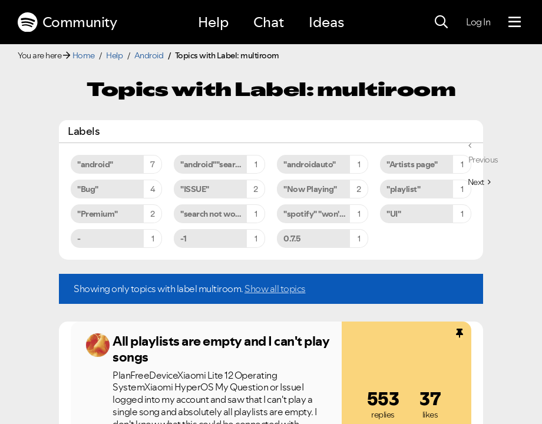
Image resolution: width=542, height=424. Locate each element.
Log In (478, 21)
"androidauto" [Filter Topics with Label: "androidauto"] (309, 164)
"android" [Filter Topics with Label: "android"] (95, 164)
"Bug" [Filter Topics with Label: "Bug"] (87, 189)
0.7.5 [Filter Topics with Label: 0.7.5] (292, 238)
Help (213, 22)
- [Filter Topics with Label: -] (79, 238)
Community (67, 22)
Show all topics (275, 288)
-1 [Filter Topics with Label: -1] (183, 238)
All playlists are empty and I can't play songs (221, 349)
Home (83, 55)
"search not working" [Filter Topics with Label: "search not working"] (218, 214)
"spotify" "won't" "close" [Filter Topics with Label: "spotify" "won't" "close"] (325, 214)
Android (149, 55)
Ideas (326, 22)
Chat (268, 22)
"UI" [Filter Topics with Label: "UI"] (393, 214)
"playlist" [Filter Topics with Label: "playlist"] (403, 189)
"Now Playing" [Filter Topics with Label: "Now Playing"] (310, 189)
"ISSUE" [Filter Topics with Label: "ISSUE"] (194, 189)
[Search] (441, 22)
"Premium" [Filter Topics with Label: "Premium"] (97, 214)
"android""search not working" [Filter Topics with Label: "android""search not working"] (222, 164)
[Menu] (514, 22)
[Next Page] (479, 182)
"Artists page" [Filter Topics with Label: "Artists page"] (411, 164)
